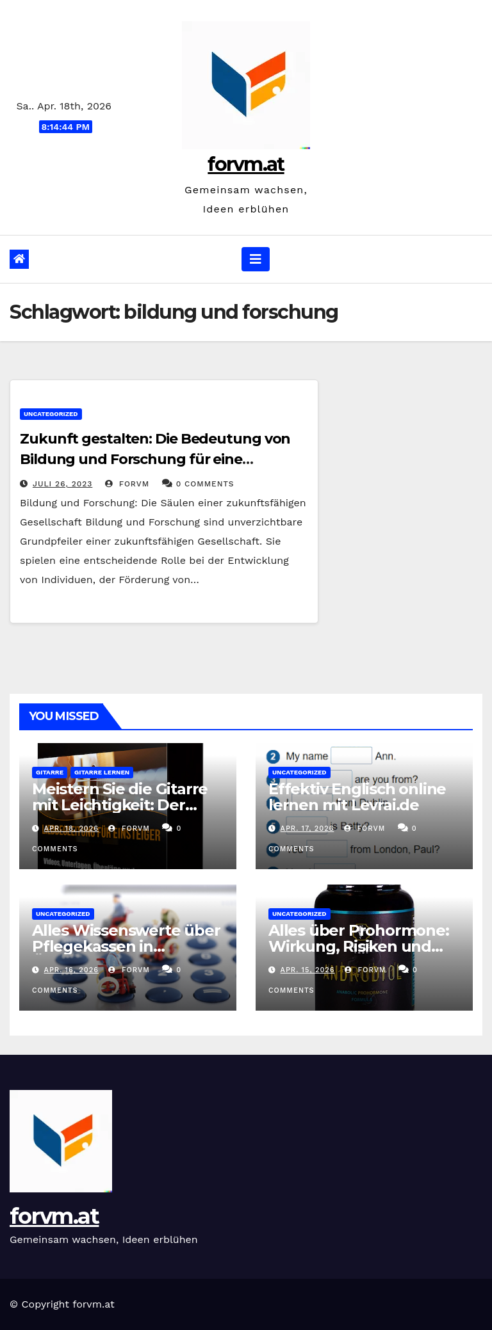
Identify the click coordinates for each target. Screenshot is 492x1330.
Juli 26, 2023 (62, 483)
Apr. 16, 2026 (71, 970)
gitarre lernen (101, 772)
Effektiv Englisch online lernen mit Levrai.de (357, 797)
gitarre (49, 772)
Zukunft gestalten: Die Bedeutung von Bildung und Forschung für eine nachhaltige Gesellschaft (155, 459)
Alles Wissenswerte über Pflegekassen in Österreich (126, 946)
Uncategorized (51, 413)
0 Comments (205, 483)
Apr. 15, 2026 (308, 970)
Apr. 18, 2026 (71, 828)
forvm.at (246, 164)
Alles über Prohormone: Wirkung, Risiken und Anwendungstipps (358, 946)
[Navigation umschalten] (256, 259)
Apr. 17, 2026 (307, 828)
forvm (127, 483)
